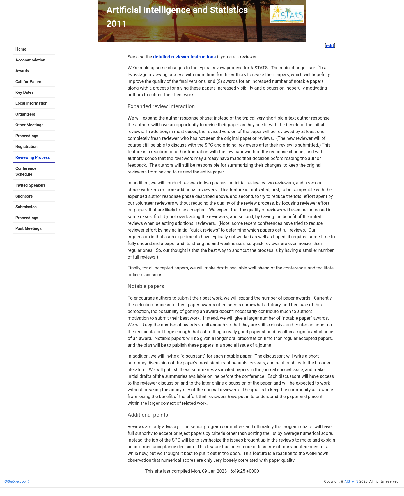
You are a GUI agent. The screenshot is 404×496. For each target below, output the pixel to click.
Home (20, 49)
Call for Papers (28, 81)
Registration (26, 146)
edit (330, 45)
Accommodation (30, 60)
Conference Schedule (25, 171)
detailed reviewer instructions (184, 57)
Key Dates (24, 92)
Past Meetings (28, 228)
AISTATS (351, 481)
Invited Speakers (30, 185)
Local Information (31, 103)
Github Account (16, 481)
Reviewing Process (32, 157)
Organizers (25, 114)
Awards (22, 70)
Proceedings (26, 136)
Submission (26, 207)
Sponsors (24, 196)
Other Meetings (29, 125)
